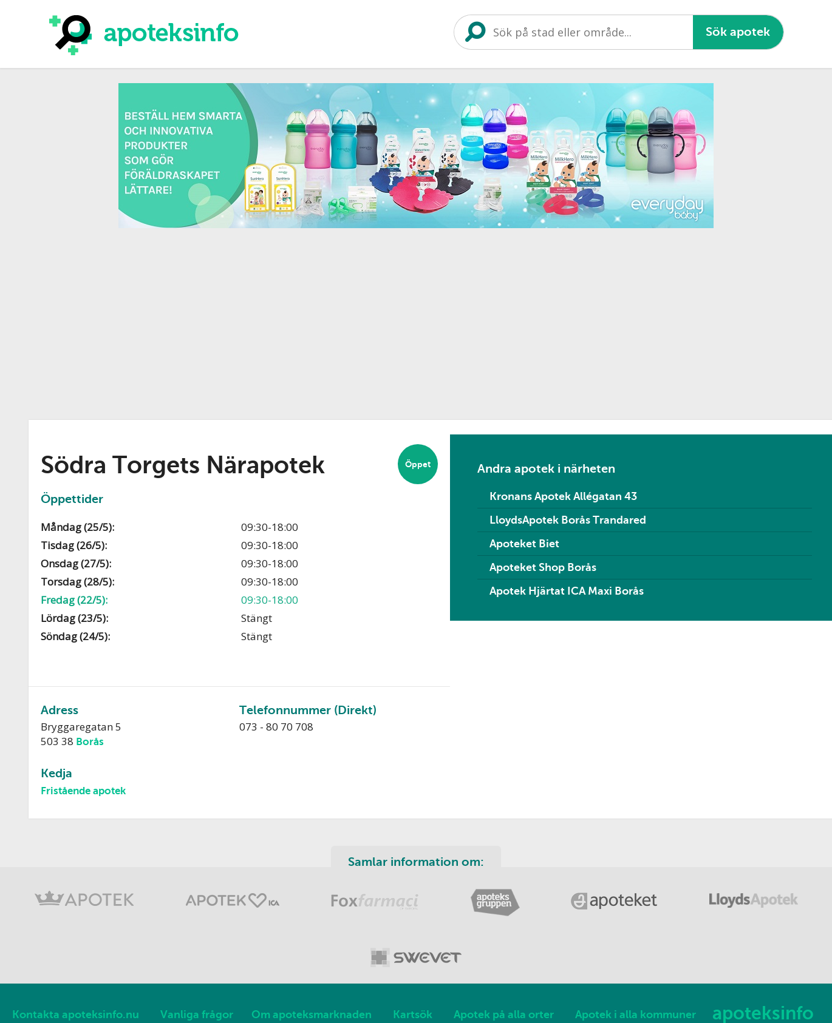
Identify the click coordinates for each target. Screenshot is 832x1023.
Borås (90, 742)
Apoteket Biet (524, 544)
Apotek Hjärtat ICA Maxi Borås (566, 591)
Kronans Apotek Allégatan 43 (563, 496)
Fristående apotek (83, 791)
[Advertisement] (416, 320)
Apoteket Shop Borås (542, 567)
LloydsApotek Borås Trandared (567, 520)
